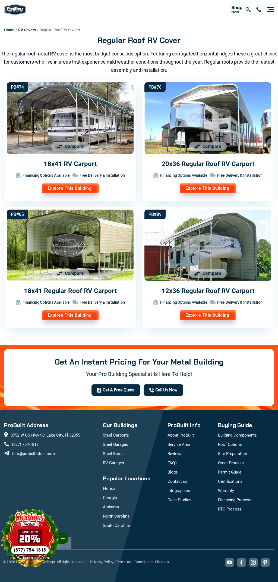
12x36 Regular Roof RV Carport (208, 291)
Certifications (230, 481)
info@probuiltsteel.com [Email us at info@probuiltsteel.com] (33, 453)
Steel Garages (115, 444)
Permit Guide (229, 472)
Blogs (173, 472)
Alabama (111, 507)
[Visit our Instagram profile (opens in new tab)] (253, 562)
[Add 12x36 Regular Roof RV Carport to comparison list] (208, 273)
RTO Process (229, 509)
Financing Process (234, 499)
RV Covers (27, 30)
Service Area (179, 444)
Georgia (110, 497)
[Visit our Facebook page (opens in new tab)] (241, 562)
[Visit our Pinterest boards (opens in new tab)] (265, 562)
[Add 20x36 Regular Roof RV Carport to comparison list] (208, 146)
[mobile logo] (15, 9)
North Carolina (116, 516)
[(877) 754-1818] (163, 390)
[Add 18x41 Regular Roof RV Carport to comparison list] (70, 273)
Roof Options (230, 444)
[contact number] (258, 9)
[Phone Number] (30, 550)
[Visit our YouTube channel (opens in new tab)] (229, 562)
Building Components (237, 435)
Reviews (175, 453)
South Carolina (116, 525)
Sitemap (162, 562)
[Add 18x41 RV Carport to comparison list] (70, 146)
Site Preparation (232, 453)
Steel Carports (116, 435)
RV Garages (113, 462)
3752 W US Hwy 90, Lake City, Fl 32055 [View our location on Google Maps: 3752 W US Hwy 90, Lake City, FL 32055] (45, 435)
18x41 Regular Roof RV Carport (70, 291)
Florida (109, 488)
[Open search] (248, 9)
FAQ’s (173, 462)
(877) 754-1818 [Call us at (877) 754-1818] (25, 444)
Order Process (231, 462)
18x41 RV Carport (70, 164)
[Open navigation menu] (269, 9)
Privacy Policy (101, 562)
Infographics (179, 490)
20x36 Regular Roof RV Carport (208, 164)
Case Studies (179, 499)
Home (9, 30)
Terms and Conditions (134, 562)
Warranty (226, 490)
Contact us (177, 481)
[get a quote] (115, 390)
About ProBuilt (181, 435)
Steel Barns (113, 453)
